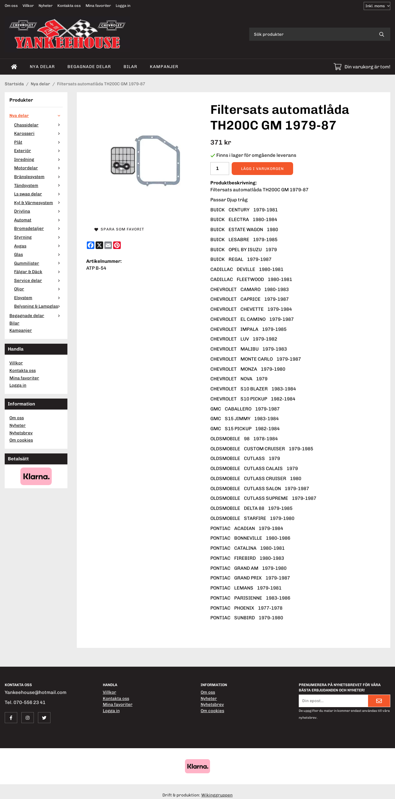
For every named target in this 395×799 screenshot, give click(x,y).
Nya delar (42, 66)
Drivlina (38, 211)
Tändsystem (38, 185)
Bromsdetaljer (38, 228)
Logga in (123, 5)
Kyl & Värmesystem (38, 202)
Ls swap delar (38, 193)
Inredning (38, 159)
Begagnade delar (89, 66)
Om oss (11, 5)
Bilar (130, 66)
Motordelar (38, 167)
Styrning (38, 237)
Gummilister (38, 263)
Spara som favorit (119, 229)
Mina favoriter (98, 5)
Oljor (38, 288)
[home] (14, 67)
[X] (99, 245)
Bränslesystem (38, 176)
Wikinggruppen (217, 794)
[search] (381, 34)
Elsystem (38, 297)
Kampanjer (164, 66)
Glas (38, 254)
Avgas (38, 245)
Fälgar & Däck (38, 271)
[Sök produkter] (311, 34)
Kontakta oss (69, 5)
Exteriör (38, 150)
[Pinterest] (117, 245)
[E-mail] (108, 245)
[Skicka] (379, 701)
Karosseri (38, 133)
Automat (38, 219)
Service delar (38, 280)
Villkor (28, 5)
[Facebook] (90, 245)
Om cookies (21, 439)
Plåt (38, 142)
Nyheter (46, 5)
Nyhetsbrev (21, 432)
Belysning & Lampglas (38, 306)
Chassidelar (38, 124)
